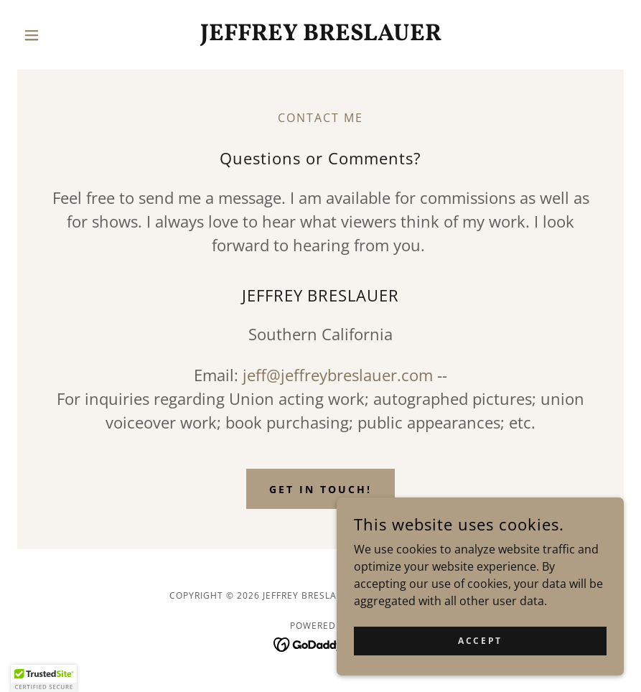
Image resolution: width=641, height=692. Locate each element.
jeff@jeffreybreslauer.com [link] (338, 374)
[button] (62, 35)
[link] (320, 36)
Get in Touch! (320, 489)
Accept (480, 641)
